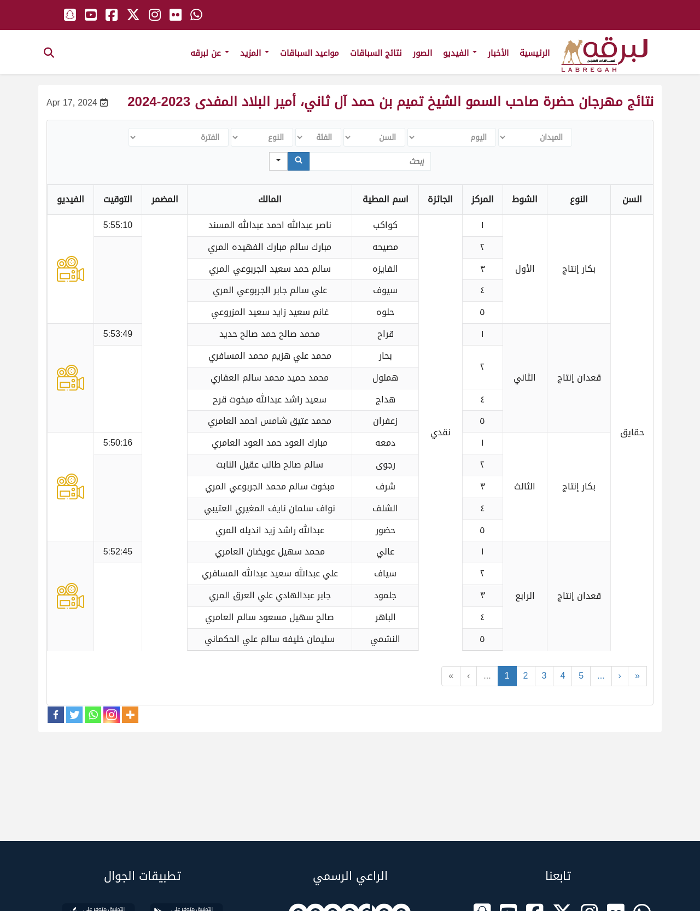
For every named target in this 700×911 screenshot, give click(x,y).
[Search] (299, 161)
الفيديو (460, 53)
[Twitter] (74, 714)
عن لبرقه (209, 53)
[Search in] (278, 161)
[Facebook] (56, 714)
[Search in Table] (370, 161)
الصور (422, 53)
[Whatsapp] (93, 714)
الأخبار (498, 53)
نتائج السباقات (376, 53)
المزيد (254, 53)
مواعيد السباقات (309, 53)
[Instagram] (111, 714)
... (487, 675)
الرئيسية (535, 53)
